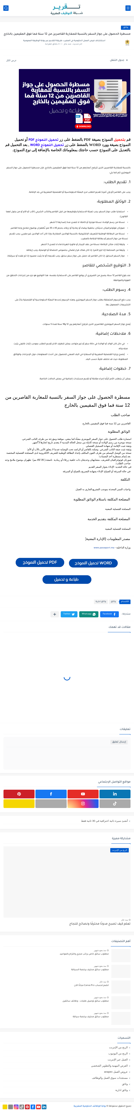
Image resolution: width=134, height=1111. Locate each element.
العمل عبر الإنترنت (118, 1059)
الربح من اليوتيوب (118, 1053)
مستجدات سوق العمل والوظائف (110, 1077)
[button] (109, 614)
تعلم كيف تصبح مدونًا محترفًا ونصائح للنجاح (100, 924)
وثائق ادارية (101, 602)
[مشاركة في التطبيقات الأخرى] (54, 614)
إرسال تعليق (119, 742)
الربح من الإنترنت (118, 1047)
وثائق (125, 27)
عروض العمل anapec (116, 1071)
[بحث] (6, 8)
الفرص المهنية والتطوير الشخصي (109, 1065)
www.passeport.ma (104, 548)
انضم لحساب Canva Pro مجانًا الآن (91, 985)
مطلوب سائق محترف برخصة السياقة (90, 970)
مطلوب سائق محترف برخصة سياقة (91, 1017)
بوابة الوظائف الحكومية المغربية (90, 1106)
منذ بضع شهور (100, 950)
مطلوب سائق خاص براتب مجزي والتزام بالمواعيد (84, 954)
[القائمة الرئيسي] (128, 8)
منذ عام (124, 920)
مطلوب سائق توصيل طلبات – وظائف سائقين (85, 1001)
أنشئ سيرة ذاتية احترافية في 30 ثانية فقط (104, 820)
